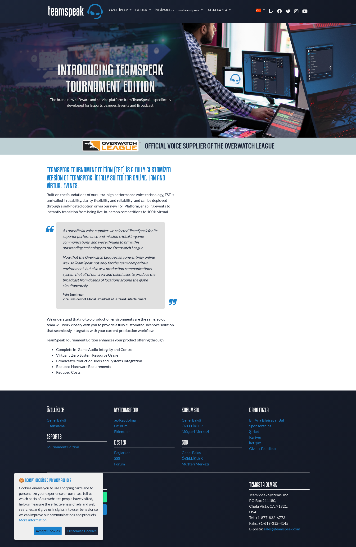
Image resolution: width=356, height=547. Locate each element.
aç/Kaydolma (125, 420)
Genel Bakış (56, 420)
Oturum (120, 425)
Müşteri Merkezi (195, 431)
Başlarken (122, 452)
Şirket (254, 431)
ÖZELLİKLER (119, 10)
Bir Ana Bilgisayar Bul (266, 420)
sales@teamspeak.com (282, 529)
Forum (119, 464)
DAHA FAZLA (217, 10)
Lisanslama (56, 425)
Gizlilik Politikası (262, 448)
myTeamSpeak (189, 10)
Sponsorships (260, 425)
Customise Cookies (82, 531)
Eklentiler (122, 431)
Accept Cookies (48, 531)
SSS (117, 458)
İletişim (255, 443)
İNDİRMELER (165, 10)
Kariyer (255, 437)
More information (32, 520)
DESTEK (141, 10)
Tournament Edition (63, 447)
